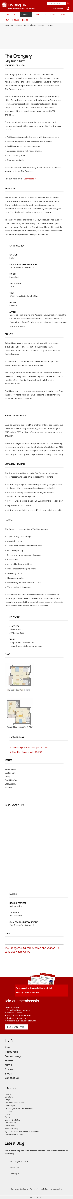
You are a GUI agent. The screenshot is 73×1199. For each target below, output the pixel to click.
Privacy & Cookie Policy (39, 1189)
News (7, 20)
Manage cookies (55, 1189)
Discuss (15, 20)
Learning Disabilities (12, 1120)
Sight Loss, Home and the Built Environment (22, 1131)
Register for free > (16, 1026)
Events (52, 15)
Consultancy (40, 15)
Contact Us (12, 1078)
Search (40, 25)
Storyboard (30, 178)
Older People (10, 1105)
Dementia (8, 1111)
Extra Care (9, 1097)
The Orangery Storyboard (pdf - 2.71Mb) (30, 747)
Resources (26, 15)
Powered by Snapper (37, 1197)
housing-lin (12, 1167)
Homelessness (10, 1123)
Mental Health (10, 1126)
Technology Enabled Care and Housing (19, 1108)
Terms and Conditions (19, 1189)
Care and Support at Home (15, 1102)
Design (7, 1100)
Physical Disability (11, 1128)
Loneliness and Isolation (14, 1134)
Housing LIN (9, 25)
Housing (8, 1094)
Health (7, 1114)
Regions (61, 15)
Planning (8, 1117)
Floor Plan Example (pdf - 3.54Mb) (27, 752)
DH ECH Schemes (30, 25)
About (15, 15)
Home (7, 15)
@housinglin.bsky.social (16, 1161)
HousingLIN (12, 1173)
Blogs (25, 20)
